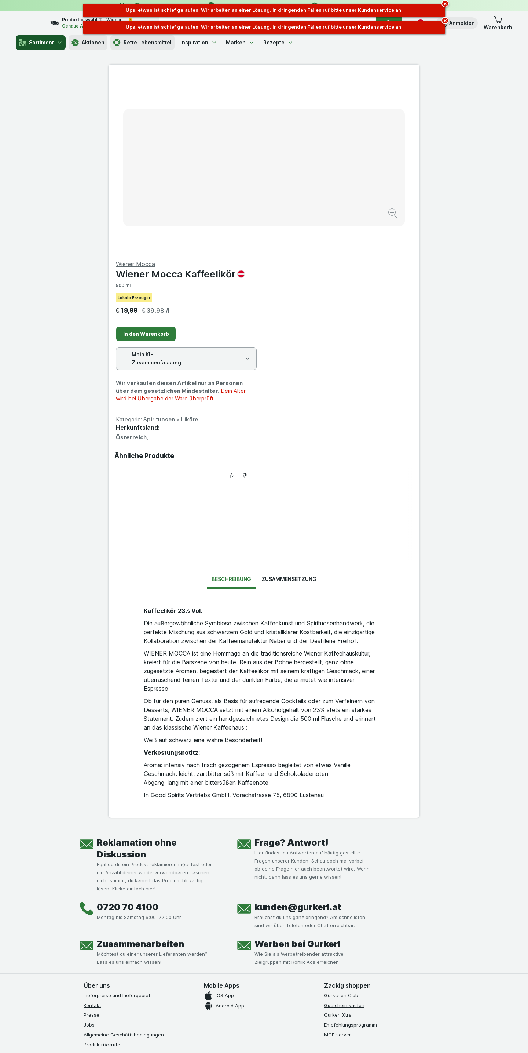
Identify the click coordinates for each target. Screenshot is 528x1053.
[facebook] (88, 925)
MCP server (337, 858)
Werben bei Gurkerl (297, 767)
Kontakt (92, 829)
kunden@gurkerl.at (297, 730)
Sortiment (41, 42)
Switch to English (278, 1008)
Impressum (96, 897)
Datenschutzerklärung (109, 887)
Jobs (89, 848)
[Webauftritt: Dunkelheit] (297, 1038)
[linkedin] (140, 925)
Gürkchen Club (341, 819)
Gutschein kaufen (344, 829)
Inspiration (198, 42)
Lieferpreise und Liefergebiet (117, 819)
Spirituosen (314, 242)
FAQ (88, 877)
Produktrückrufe (102, 868)
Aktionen (88, 42)
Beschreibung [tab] (231, 402)
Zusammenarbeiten (140, 767)
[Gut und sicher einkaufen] (290, 943)
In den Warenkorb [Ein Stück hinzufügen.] (301, 157)
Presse (91, 838)
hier (206, 990)
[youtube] (123, 925)
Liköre (345, 242)
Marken (240, 42)
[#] (349, 931)
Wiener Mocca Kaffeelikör (335, 97)
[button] (457, 23)
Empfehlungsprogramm (350, 848)
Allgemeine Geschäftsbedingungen (124, 858)
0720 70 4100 (127, 730)
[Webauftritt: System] (227, 1038)
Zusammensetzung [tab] (288, 402)
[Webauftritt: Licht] (260, 1038)
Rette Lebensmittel (142, 42)
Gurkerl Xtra (338, 838)
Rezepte (278, 42)
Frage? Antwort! (291, 666)
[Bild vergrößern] (238, 191)
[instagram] (105, 925)
